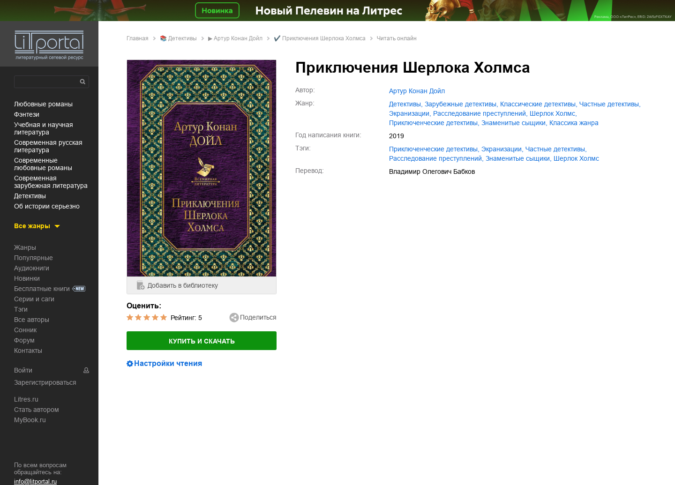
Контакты (28, 350)
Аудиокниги (31, 268)
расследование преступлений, (480, 113)
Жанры (25, 247)
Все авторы (31, 319)
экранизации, (410, 113)
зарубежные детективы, (461, 104)
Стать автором (36, 409)
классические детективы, (539, 104)
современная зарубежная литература (51, 181)
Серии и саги (34, 299)
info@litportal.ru (35, 481)
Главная (138, 38)
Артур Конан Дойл (238, 38)
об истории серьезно (47, 206)
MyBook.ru (30, 420)
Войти (23, 370)
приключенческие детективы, (434, 123)
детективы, (406, 104)
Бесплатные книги (42, 288)
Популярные (33, 257)
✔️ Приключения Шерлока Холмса (320, 38)
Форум (24, 340)
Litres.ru (26, 399)
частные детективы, (610, 104)
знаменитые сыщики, (514, 123)
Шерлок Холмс (576, 158)
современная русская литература (48, 146)
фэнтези (26, 114)
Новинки (27, 278)
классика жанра (574, 123)
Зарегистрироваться (45, 382)
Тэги (21, 309)
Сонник (25, 330)
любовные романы (43, 104)
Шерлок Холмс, (553, 113)
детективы (30, 196)
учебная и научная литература (43, 128)
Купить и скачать (202, 341)
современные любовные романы (43, 164)
